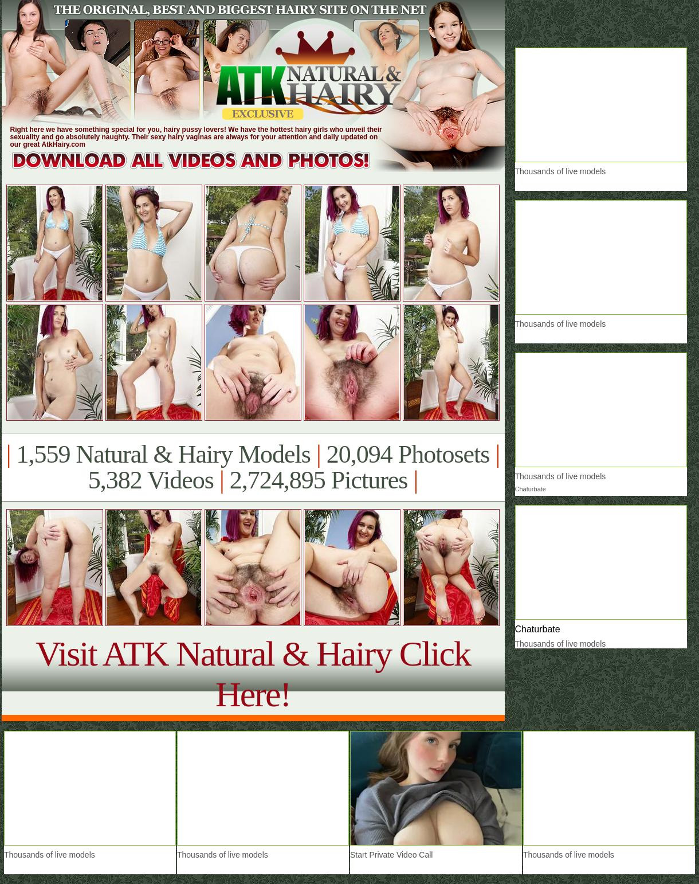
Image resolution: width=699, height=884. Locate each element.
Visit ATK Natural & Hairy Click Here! (253, 674)
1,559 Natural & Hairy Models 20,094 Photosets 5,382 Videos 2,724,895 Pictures (253, 467)
